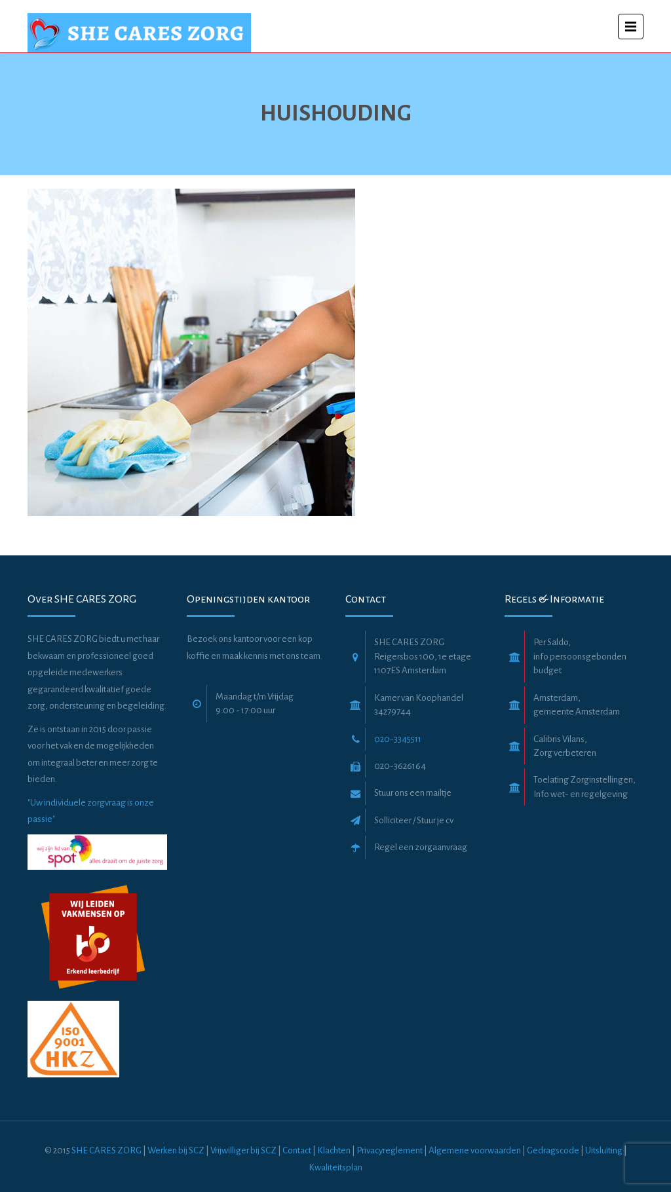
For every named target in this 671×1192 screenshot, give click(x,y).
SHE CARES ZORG (106, 1150)
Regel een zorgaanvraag (420, 847)
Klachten (334, 1150)
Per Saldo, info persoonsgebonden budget (579, 656)
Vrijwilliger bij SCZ (243, 1150)
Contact (296, 1150)
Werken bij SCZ (175, 1150)
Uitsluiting (604, 1150)
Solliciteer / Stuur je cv (413, 820)
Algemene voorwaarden (475, 1150)
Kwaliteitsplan (335, 1167)
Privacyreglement (389, 1150)
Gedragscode (554, 1150)
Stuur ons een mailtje (412, 793)
